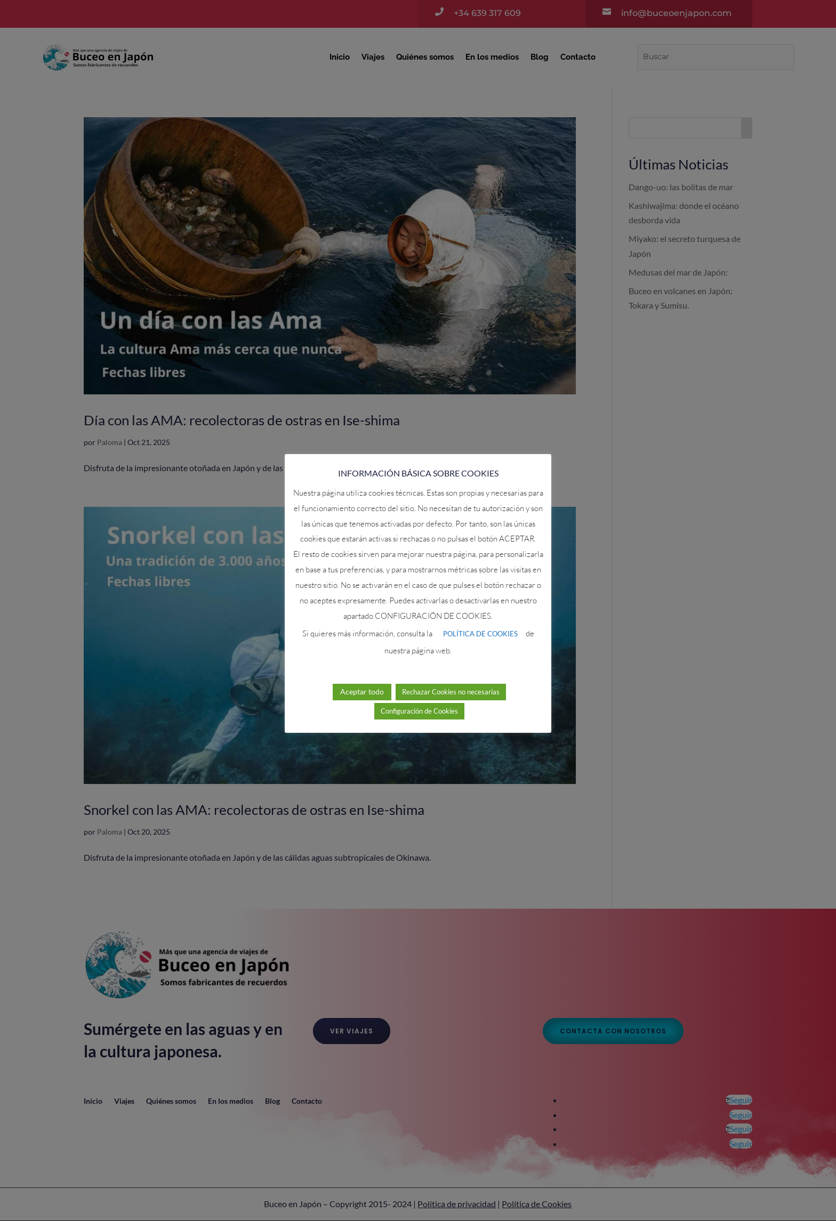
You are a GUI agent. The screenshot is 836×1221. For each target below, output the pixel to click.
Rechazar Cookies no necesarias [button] (451, 692)
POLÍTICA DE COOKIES (480, 633)
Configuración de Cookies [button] (419, 711)
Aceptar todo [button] (362, 691)
